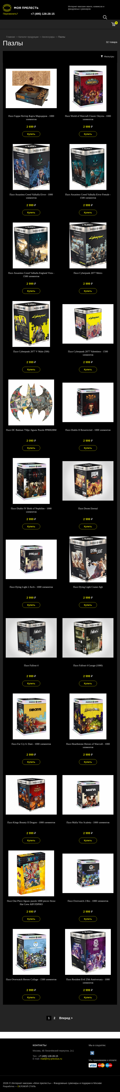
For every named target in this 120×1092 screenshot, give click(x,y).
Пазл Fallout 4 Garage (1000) (88, 665)
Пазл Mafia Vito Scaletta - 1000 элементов (88, 822)
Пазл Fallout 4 (31, 665)
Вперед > (66, 1018)
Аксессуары (48, 37)
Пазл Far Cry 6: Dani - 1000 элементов (31, 744)
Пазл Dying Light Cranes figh (88, 587)
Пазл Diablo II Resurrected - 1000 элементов (88, 430)
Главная (10, 37)
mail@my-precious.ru (51, 1058)
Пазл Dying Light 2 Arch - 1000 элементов (31, 587)
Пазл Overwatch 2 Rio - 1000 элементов (88, 901)
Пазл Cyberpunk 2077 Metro (88, 273)
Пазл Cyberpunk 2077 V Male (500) (31, 351)
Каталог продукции (28, 37)
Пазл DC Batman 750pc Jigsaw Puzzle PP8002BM (31, 430)
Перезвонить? (10, 13)
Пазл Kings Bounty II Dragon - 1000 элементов (31, 822)
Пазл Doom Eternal (88, 508)
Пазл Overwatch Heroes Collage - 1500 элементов (31, 979)
